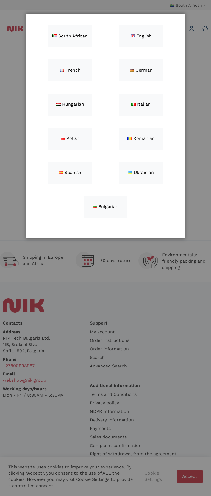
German (141, 70)
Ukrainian (141, 172)
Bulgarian (105, 206)
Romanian (141, 138)
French (70, 70)
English (141, 36)
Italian (141, 104)
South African (70, 36)
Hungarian (70, 104)
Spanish (70, 172)
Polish (70, 138)
